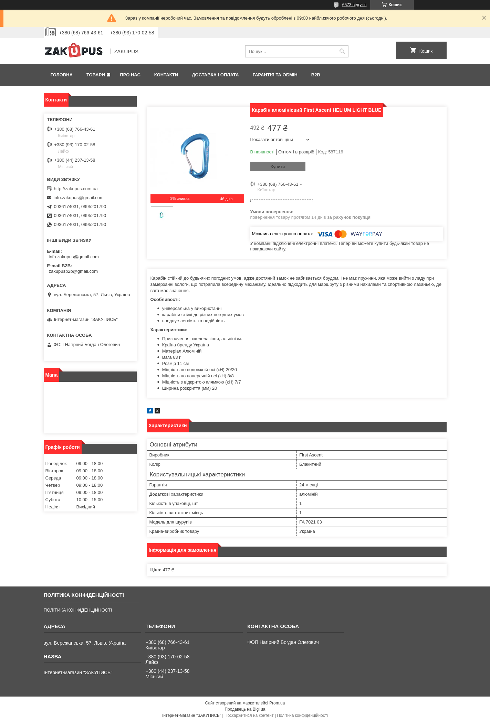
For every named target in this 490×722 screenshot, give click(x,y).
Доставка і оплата (215, 74)
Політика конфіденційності (302, 715)
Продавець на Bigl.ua (245, 709)
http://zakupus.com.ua (76, 188)
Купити (278, 166)
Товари (95, 74)
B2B (315, 74)
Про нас (130, 74)
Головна (62, 74)
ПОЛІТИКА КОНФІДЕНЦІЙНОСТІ (78, 610)
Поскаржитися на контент (249, 715)
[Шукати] (342, 51)
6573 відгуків (354, 4)
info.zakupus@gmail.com (79, 197)
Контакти (166, 74)
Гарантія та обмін (275, 74)
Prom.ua (277, 703)
